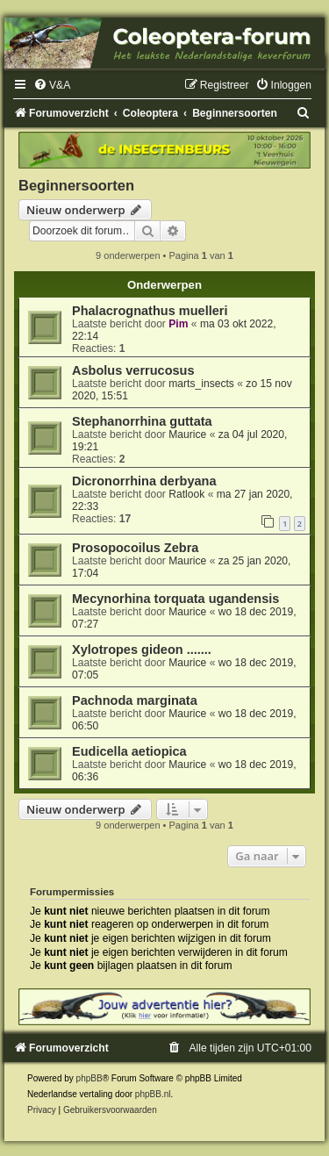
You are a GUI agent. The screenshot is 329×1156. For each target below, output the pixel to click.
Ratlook (186, 494)
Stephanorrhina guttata (144, 421)
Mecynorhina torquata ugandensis (175, 599)
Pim (178, 324)
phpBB (89, 1078)
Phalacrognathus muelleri (149, 311)
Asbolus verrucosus (133, 370)
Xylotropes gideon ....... (141, 650)
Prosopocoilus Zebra (135, 548)
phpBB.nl (153, 1094)
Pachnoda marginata (134, 700)
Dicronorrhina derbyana (144, 481)
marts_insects (201, 383)
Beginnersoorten (76, 185)
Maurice (187, 434)
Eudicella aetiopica (129, 751)
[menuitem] (51, 85)
